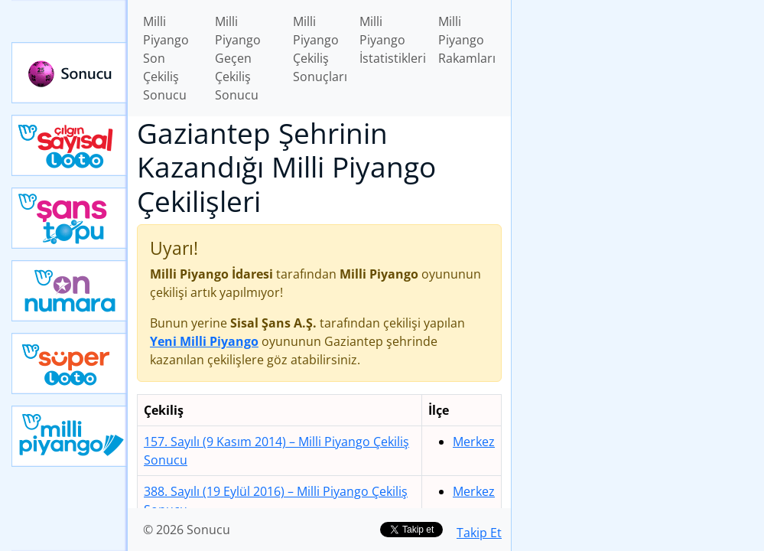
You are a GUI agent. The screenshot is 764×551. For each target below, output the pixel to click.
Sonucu (69, 72)
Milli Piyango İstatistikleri (392, 40)
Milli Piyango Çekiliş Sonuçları (320, 49)
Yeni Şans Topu (69, 218)
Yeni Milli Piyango (69, 436)
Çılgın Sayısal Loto (69, 145)
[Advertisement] (638, 108)
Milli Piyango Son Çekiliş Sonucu (166, 58)
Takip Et (479, 532)
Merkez (474, 441)
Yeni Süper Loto (69, 363)
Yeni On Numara (69, 290)
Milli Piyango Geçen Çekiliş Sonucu (238, 58)
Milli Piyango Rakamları (467, 40)
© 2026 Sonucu (186, 529)
